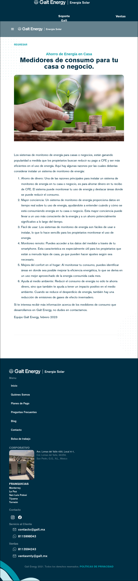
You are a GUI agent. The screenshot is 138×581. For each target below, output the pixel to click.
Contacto (16, 429)
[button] (12, 29)
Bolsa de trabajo (20, 438)
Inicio (14, 385)
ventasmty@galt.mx (32, 556)
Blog (13, 421)
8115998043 (27, 536)
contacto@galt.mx (31, 529)
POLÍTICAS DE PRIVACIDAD (96, 566)
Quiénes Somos (20, 394)
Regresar (20, 44)
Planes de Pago (20, 403)
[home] (40, 29)
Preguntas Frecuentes (24, 412)
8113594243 (27, 549)
